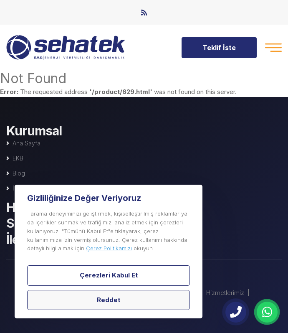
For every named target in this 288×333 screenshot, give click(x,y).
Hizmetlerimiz (225, 293)
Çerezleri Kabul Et (109, 275)
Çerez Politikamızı (109, 248)
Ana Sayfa (26, 143)
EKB (18, 158)
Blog (19, 173)
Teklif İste (219, 47)
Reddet (108, 300)
